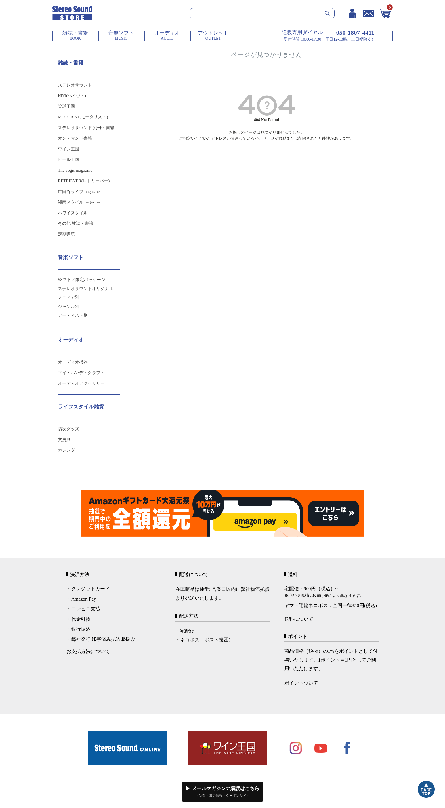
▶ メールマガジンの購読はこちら (222, 792)
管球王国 (66, 106)
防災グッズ (68, 429)
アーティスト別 (73, 315)
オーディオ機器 (73, 362)
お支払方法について (88, 651)
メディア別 (68, 297)
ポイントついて (301, 683)
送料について (298, 619)
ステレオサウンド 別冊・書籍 (86, 127)
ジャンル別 (68, 306)
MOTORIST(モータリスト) (83, 117)
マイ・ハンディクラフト (81, 372)
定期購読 (66, 234)
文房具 (64, 439)
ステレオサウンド (75, 85)
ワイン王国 (68, 149)
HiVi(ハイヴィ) (72, 95)
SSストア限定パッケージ (81, 279)
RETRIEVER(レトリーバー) (84, 181)
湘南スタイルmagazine (79, 202)
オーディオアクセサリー (81, 383)
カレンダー (68, 450)
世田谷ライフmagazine (79, 191)
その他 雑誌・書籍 (75, 223)
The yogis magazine (75, 170)
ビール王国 (68, 159)
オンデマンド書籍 (75, 138)
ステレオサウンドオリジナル (85, 288)
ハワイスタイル (73, 213)
